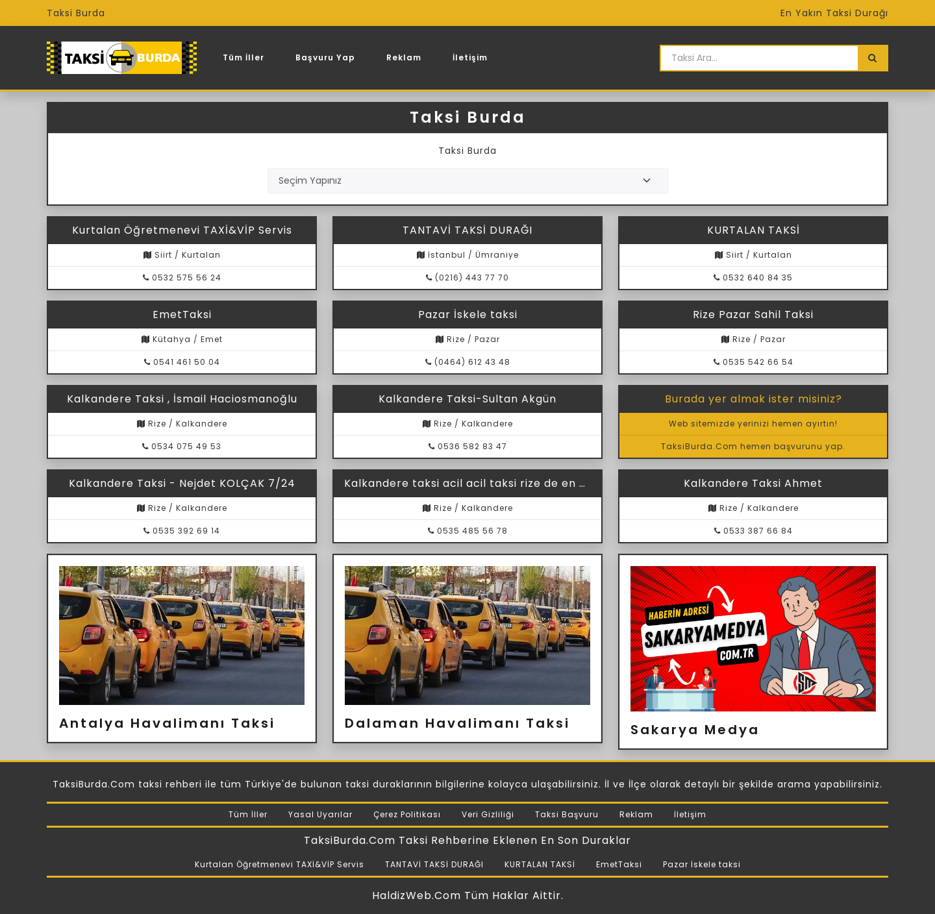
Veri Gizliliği (488, 814)
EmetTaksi (619, 864)
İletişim (470, 57)
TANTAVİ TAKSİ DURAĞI (434, 864)
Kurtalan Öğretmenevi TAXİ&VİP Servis (279, 864)
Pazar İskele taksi (702, 864)
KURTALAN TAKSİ (540, 864)
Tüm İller (243, 57)
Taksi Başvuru (567, 814)
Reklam (403, 57)
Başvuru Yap (325, 57)
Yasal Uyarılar (320, 814)
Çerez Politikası (407, 814)
